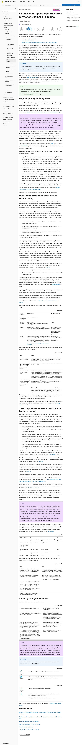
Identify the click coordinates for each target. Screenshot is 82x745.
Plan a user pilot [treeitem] (10, 63)
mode (52, 143)
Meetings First (51, 531)
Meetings (41, 461)
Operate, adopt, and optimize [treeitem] (9, 77)
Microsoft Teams (26, 9)
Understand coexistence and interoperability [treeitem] (10, 54)
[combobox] (9, 11)
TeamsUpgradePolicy (25, 145)
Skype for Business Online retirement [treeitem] (10, 81)
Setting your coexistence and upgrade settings (29, 724)
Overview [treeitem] (8, 41)
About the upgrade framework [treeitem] (8, 32)
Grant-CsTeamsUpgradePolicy (26, 727)
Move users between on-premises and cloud (29, 721)
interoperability (52, 454)
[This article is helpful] (77, 26)
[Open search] (76, 2)
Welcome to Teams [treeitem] (6, 14)
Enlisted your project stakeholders (29, 39)
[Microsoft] (2, 2)
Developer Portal (57, 5)
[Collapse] (15, 8)
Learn (20, 9)
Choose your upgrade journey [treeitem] (11, 60)
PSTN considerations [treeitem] (11, 57)
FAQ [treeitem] (5, 87)
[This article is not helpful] (78, 26)
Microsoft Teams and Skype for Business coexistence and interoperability (43, 112)
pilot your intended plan (32, 77)
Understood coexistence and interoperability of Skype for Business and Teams (39, 42)
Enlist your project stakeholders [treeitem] (10, 45)
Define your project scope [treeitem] (10, 49)
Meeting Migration (56, 284)
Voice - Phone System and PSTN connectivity (43, 127)
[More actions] (62, 10)
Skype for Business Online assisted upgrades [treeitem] (10, 84)
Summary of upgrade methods (73, 20)
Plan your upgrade (28, 94)
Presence (48, 267)
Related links (69, 22)
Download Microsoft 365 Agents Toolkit (71, 5)
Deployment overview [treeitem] (8, 18)
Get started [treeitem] (7, 29)
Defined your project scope (28, 40)
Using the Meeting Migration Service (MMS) (29, 729)
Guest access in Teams (33, 487)
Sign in (79, 1)
